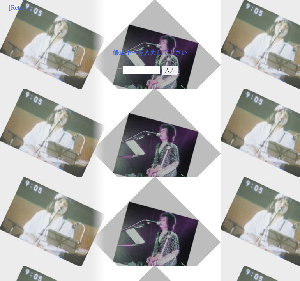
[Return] (19, 7)
